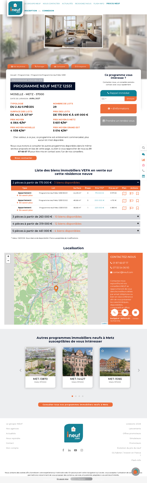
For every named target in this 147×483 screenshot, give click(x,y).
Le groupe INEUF (14, 423)
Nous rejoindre (13, 438)
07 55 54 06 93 (119, 267)
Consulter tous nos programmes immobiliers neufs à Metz (75, 404)
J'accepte (81, 479)
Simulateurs (135, 438)
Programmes (23, 74)
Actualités (67, 3)
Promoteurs (135, 442)
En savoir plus (25, 195)
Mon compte (12, 447)
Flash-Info (99, 3)
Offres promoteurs (132, 433)
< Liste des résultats (100, 66)
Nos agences (12, 428)
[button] (72, 395)
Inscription (30, 11)
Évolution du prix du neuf (129, 447)
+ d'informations (118, 108)
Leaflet (104, 323)
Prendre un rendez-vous (118, 120)
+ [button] (8, 256)
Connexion (48, 11)
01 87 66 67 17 (119, 262)
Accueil (13, 74)
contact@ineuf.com (121, 272)
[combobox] (103, 98)
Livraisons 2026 (133, 423)
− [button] (8, 260)
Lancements (135, 428)
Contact (10, 442)
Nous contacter (51, 3)
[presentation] (20, 369)
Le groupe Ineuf (32, 3)
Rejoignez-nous (83, 3)
